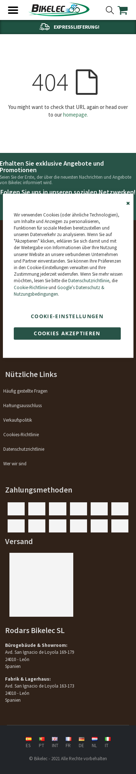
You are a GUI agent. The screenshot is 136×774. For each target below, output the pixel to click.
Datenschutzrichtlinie (88, 281)
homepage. (75, 114)
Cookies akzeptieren (67, 333)
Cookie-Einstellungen (67, 316)
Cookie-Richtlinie (31, 287)
